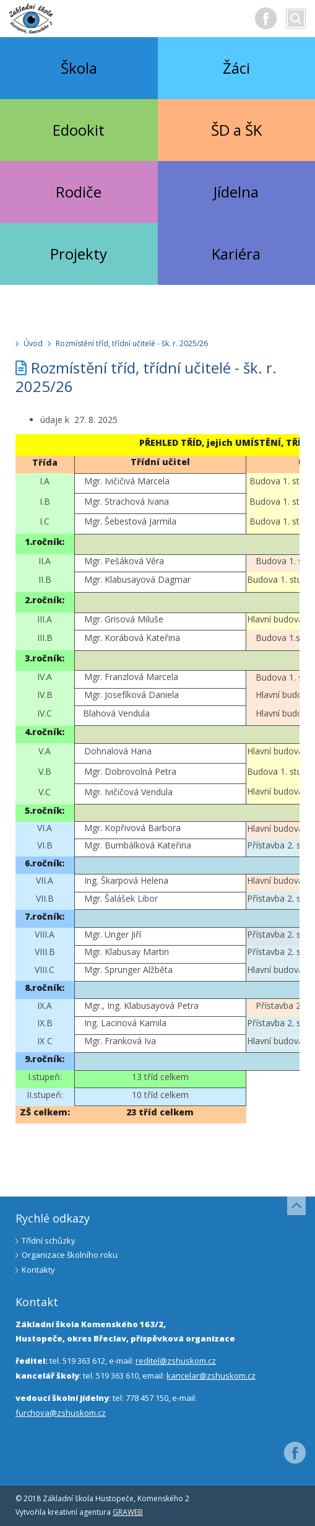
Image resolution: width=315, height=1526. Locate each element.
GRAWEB (128, 1512)
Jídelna (236, 191)
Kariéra (236, 253)
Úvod (33, 343)
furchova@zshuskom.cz (60, 1412)
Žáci (236, 68)
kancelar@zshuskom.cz (211, 1375)
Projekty (78, 253)
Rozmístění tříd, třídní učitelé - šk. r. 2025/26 (132, 343)
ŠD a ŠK (236, 130)
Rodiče (78, 191)
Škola (79, 68)
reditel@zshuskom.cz (176, 1360)
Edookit (79, 130)
